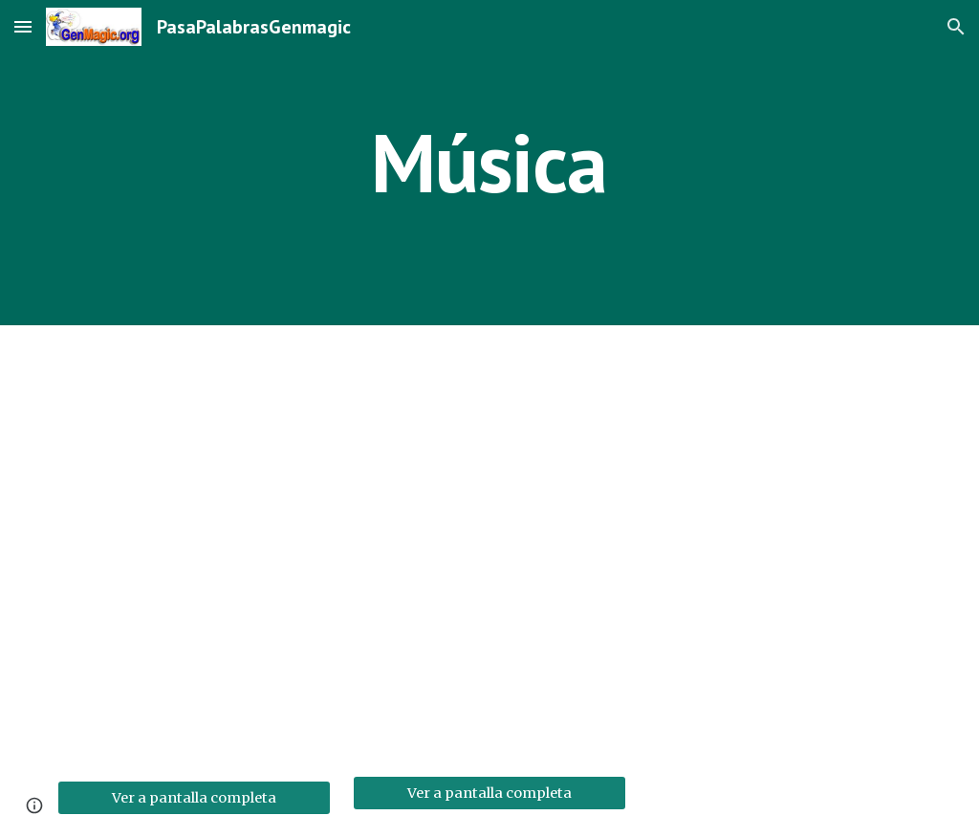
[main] (489, 162)
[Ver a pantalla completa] (194, 797)
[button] (23, 26)
